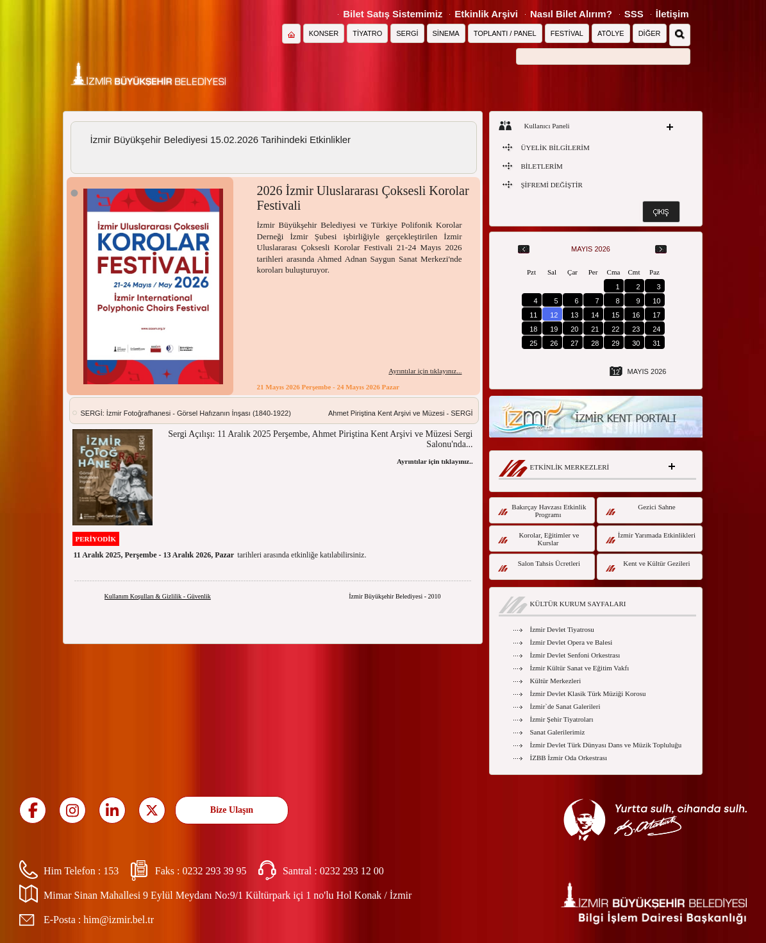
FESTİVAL (567, 33)
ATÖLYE (610, 33)
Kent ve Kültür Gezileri (648, 565)
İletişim (672, 13)
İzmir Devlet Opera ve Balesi (571, 642)
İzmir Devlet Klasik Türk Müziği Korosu (588, 693)
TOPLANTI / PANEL (505, 33)
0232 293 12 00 (352, 870)
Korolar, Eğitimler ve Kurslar (538, 539)
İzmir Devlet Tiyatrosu (562, 629)
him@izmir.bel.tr (118, 919)
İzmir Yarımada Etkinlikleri (651, 537)
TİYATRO (367, 33)
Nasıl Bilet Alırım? (571, 13)
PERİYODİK (96, 539)
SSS (634, 13)
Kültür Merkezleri (555, 680)
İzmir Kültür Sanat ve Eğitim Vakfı (579, 668)
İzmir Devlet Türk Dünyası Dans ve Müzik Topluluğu (606, 745)
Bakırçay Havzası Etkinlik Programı (542, 510)
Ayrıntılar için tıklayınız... (425, 371)
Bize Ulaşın (231, 810)
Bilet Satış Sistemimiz (392, 13)
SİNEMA (446, 33)
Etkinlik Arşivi (486, 13)
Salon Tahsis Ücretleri (539, 565)
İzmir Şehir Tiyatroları (562, 719)
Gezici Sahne (641, 509)
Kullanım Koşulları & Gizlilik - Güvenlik (157, 596)
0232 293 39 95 (214, 870)
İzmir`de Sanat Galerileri (565, 706)
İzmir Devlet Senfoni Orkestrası (575, 655)
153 (111, 870)
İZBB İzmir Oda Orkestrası (569, 757)
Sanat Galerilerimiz (557, 732)
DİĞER (649, 33)
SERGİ (407, 33)
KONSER (323, 33)
